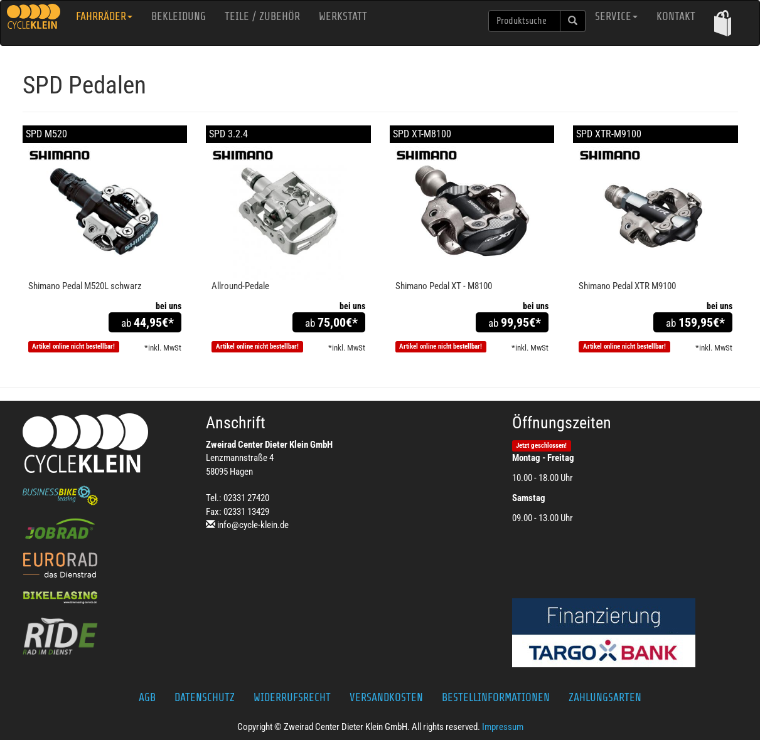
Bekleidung (178, 16)
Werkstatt (343, 16)
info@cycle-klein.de (253, 525)
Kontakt (675, 16)
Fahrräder (104, 16)
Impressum (502, 726)
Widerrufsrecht (292, 697)
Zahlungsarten (605, 697)
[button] (723, 23)
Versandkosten (386, 697)
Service (616, 16)
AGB (147, 697)
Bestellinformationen (496, 697)
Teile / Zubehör (262, 16)
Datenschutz (204, 697)
